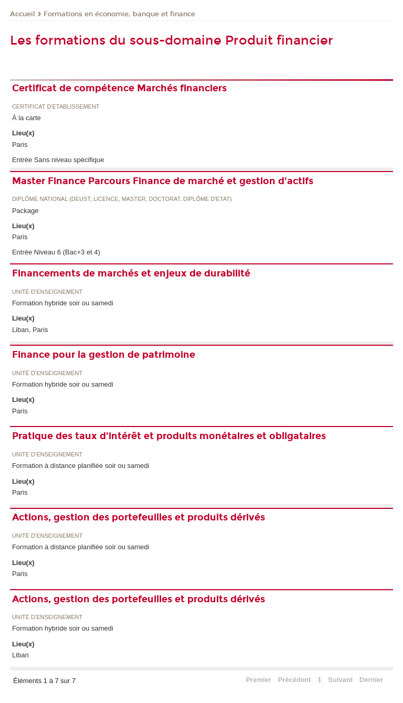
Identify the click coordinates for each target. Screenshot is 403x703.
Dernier (371, 680)
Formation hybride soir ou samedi (62, 303)
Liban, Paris (30, 330)
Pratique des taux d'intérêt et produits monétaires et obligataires (169, 436)
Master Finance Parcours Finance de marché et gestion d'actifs (162, 181)
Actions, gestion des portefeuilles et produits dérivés (138, 517)
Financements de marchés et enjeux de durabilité (131, 273)
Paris (20, 144)
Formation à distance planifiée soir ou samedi (81, 466)
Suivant (340, 680)
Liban (20, 655)
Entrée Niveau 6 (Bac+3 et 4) (56, 252)
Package (25, 211)
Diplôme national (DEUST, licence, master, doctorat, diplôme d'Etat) (122, 199)
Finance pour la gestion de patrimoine (103, 354)
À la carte (26, 118)
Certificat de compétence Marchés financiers (119, 88)
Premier (258, 680)
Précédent (294, 680)
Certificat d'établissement (56, 106)
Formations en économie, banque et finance (119, 14)
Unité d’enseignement (47, 292)
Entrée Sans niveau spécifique (58, 160)
